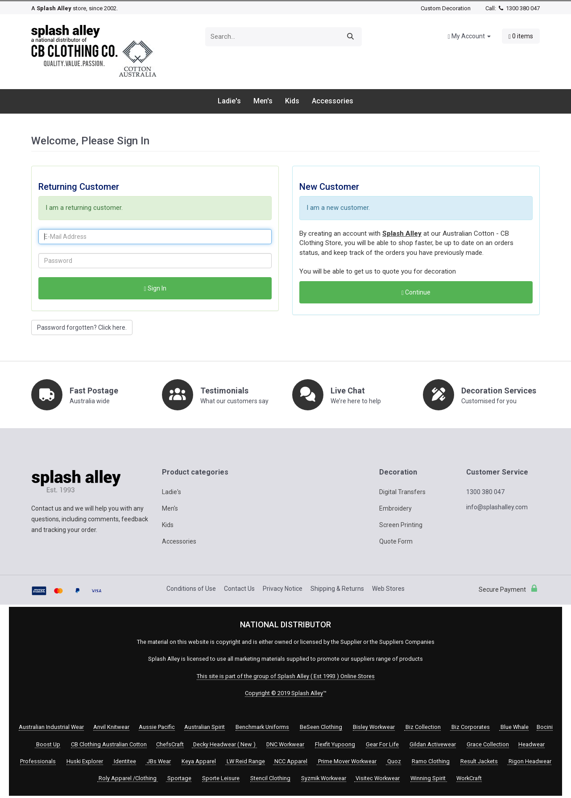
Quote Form (396, 541)
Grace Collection (488, 744)
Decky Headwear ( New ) (224, 744)
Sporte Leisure (221, 778)
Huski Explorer (84, 761)
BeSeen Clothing (321, 727)
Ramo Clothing (431, 761)
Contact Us (239, 588)
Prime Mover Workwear (347, 761)
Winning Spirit (428, 778)
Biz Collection (422, 727)
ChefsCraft (170, 744)
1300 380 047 (518, 8)
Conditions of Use (191, 588)
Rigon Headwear (529, 761)
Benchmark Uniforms (262, 727)
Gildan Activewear (433, 744)
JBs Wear (158, 761)
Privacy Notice (282, 588)
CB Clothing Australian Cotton (109, 744)
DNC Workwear (285, 744)
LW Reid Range (245, 761)
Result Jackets (479, 761)
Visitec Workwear (377, 778)
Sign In (155, 288)
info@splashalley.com (497, 507)
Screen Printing (400, 524)
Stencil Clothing (270, 778)
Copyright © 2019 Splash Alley (284, 693)
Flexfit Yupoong (335, 744)
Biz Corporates (470, 727)
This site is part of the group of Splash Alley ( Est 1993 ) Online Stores (286, 676)
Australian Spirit (204, 727)
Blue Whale (514, 727)
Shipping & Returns (337, 588)
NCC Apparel (290, 761)
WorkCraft (469, 778)
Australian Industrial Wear (51, 727)
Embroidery (395, 508)
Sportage (178, 778)
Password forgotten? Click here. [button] (82, 327)
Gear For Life (382, 744)
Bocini (545, 727)
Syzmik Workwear (323, 778)
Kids (292, 101)
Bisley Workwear (374, 727)
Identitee (124, 761)
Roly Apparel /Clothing (127, 778)
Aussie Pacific (157, 727)
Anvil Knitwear (111, 727)
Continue (415, 292)
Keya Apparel (199, 761)
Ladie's (229, 101)
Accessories (332, 101)
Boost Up (47, 744)
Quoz (393, 761)
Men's (263, 101)
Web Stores (388, 588)
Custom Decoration (446, 8)
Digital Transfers (402, 491)
